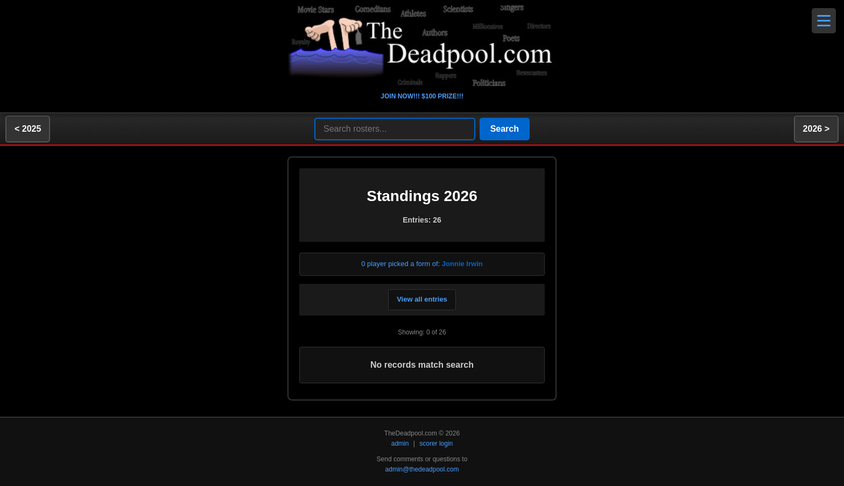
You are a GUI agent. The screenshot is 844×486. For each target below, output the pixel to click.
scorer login (436, 443)
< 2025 (28, 128)
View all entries (422, 299)
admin (400, 443)
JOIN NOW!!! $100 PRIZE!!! (422, 96)
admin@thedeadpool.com (422, 469)
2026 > (816, 128)
